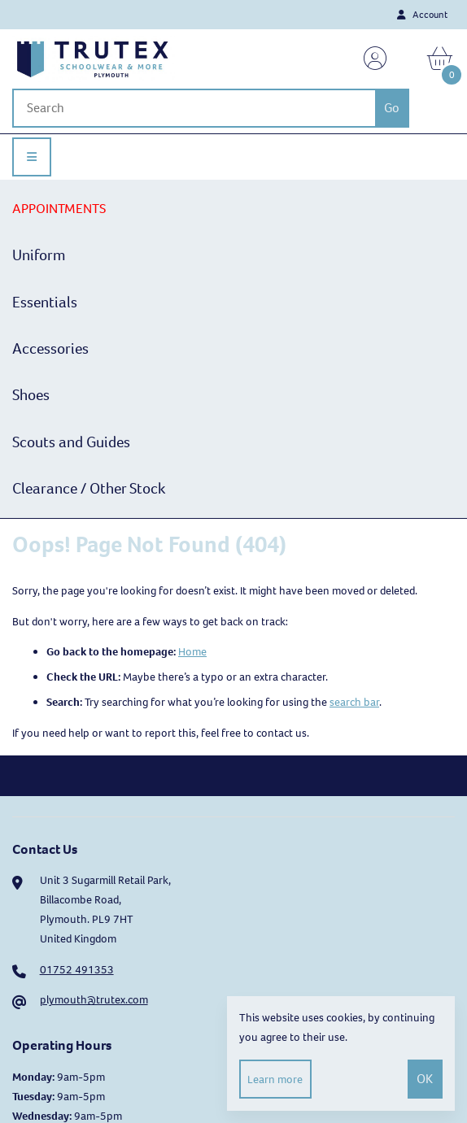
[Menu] (31, 156)
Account (422, 14)
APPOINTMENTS (59, 208)
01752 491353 (77, 969)
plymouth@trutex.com (94, 1000)
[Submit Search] (392, 108)
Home (192, 651)
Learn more (275, 1079)
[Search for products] (193, 108)
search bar (354, 702)
